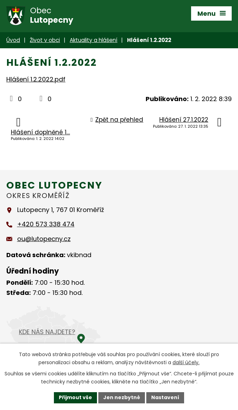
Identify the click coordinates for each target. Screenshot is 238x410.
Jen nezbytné (121, 397)
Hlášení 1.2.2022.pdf (35, 79)
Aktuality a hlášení (93, 40)
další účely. (186, 362)
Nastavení (165, 397)
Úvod (13, 40)
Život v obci (45, 40)
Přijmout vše (75, 397)
